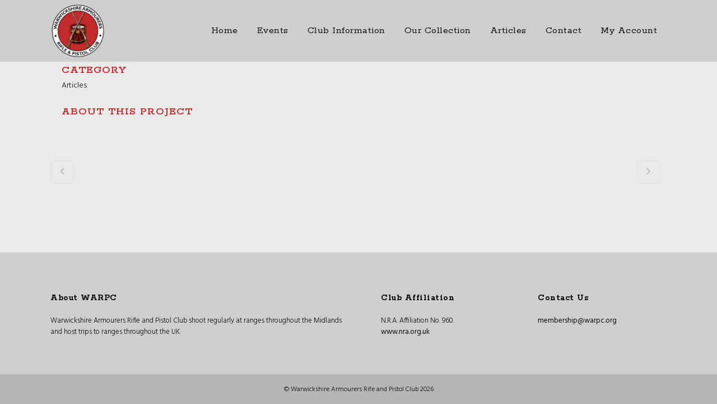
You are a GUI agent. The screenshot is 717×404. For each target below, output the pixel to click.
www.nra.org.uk (405, 332)
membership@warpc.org (577, 321)
